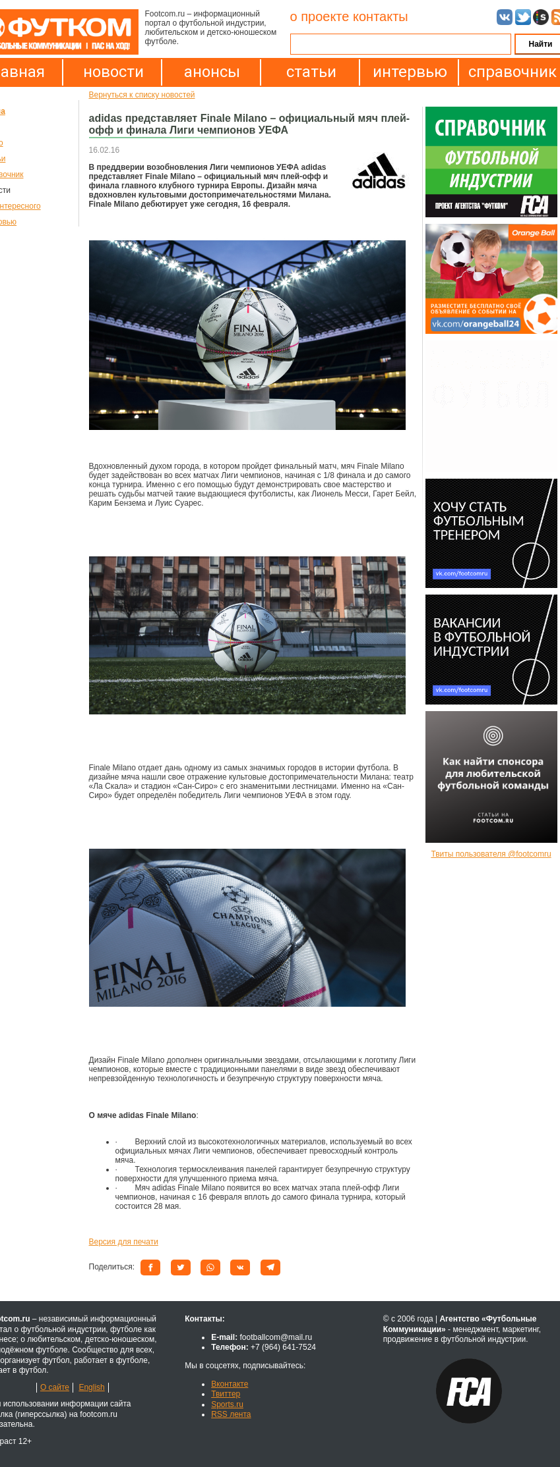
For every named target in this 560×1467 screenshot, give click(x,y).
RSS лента (231, 1414)
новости (113, 72)
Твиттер (225, 1394)
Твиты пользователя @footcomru (491, 854)
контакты (380, 16)
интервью (410, 72)
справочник (509, 72)
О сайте (54, 1387)
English (91, 1387)
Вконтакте (229, 1384)
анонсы (212, 72)
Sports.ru (227, 1404)
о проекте (320, 16)
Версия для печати (123, 1241)
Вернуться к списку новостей (142, 94)
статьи (311, 72)
